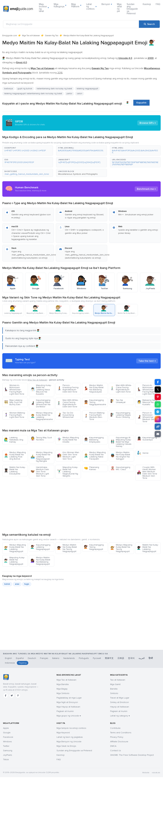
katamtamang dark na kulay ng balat (54, 88)
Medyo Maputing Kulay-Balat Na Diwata (68, 439)
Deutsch (32, 658)
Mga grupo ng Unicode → (69, 715)
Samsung (7, 750)
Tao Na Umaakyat (117, 401)
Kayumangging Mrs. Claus (120, 468)
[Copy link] (158, 427)
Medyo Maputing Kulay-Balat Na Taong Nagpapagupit (121, 548)
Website (145, 772)
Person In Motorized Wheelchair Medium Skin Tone (146, 417)
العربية (142, 658)
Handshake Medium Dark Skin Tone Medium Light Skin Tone (40, 471)
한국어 (131, 658)
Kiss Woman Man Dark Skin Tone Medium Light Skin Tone (68, 455)
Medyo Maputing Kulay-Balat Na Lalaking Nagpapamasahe (42, 416)
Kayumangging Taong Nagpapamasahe (95, 402)
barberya (8, 88)
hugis (26, 584)
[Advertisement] (81, 506)
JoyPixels (7, 755)
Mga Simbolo (63, 693)
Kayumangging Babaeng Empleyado (94, 439)
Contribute (115, 728)
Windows (7, 741)
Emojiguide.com (9, 35)
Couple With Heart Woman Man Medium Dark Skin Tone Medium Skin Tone (147, 472)
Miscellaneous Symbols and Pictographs (78, 174)
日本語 (121, 658)
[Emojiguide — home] (18, 9)
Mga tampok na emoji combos (71, 728)
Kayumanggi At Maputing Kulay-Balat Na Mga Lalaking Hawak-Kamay (121, 442)
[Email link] (158, 434)
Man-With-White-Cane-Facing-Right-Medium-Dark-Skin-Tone (67, 403)
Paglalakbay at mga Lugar (69, 697)
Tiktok (6, 759)
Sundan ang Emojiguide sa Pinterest (132, 9)
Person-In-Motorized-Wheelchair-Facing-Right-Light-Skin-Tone (147, 389)
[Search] (149, 24)
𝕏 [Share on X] (158, 389)
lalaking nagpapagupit (87, 88)
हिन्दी (151, 658)
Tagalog (22, 663)
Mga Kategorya (60, 5)
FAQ (158, 4)
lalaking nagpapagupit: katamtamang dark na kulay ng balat (33, 93)
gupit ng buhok (24, 88)
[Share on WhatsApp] (158, 404)
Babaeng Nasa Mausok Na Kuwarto (147, 402)
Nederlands (69, 658)
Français (44, 658)
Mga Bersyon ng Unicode (69, 741)
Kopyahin (141, 102)
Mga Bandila (63, 684)
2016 (60, 72)
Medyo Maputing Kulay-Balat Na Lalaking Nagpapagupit (15, 548)
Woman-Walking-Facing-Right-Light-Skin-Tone (14, 414)
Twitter (6, 746)
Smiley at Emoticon (119, 702)
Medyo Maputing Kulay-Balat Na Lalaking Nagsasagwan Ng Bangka (41, 456)
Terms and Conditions (120, 732)
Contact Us (115, 750)
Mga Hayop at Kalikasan (68, 706)
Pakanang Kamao (91, 468)
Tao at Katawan (117, 680)
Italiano (55, 658)
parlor (69, 93)
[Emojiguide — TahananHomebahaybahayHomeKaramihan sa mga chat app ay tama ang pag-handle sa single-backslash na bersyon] (6, 677)
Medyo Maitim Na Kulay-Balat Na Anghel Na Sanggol (120, 455)
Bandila (113, 688)
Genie (142, 453)
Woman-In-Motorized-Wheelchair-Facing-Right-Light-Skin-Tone (14, 389)
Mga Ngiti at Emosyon (67, 702)
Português (84, 658)
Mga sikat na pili (119, 8)
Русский (97, 658)
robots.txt (156, 772)
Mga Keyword (63, 732)
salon (79, 93)
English (8, 658)
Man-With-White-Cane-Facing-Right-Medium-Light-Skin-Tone (121, 388)
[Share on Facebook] (158, 382)
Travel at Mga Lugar (119, 697)
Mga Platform (76, 5)
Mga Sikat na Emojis (66, 746)
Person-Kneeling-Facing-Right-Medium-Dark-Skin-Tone (68, 388)
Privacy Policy (116, 737)
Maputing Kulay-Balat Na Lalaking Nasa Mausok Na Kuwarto (41, 389)
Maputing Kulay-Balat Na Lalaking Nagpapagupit (14, 560)
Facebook (8, 737)
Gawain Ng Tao (51, 35)
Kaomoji (147, 4)
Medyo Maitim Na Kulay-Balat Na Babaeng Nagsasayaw (94, 388)
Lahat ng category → (120, 715)
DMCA (113, 746)
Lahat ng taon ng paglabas (70, 737)
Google (7, 732)
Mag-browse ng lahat (44, 8)
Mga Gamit (115, 684)
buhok (7, 584)
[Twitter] (11, 695)
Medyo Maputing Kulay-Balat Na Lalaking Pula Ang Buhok (15, 455)
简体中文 (109, 658)
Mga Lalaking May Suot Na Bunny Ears (13, 402)
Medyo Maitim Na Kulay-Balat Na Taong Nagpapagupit (67, 548)
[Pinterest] (17, 695)
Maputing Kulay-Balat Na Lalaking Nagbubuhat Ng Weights (67, 471)
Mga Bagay (62, 688)
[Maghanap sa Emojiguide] (71, 24)
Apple (6, 728)
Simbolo (114, 693)
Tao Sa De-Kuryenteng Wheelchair (65, 414)
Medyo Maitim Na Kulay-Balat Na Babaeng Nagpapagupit (40, 560)
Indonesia (10, 663)
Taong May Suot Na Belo (41, 438)
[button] (27, 150)
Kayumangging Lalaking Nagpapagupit (40, 547)
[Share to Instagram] (158, 419)
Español (20, 658)
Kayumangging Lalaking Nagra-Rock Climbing (120, 414)
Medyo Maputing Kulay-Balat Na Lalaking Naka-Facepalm (95, 455)
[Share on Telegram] (158, 412)
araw (17, 584)
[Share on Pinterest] (158, 397)
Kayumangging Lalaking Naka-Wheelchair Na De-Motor (40, 403)
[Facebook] (5, 695)
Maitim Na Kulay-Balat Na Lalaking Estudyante (14, 470)
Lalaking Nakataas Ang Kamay (13, 439)
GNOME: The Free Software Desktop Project (132, 755)
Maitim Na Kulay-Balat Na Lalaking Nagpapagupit (148, 548)
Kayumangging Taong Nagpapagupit (94, 547)
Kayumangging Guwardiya (147, 438)
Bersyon (107, 4)
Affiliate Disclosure (119, 741)
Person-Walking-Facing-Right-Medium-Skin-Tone (94, 416)
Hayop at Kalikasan (119, 706)
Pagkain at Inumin (65, 711)
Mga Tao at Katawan (31, 35)
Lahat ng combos (91, 6)
